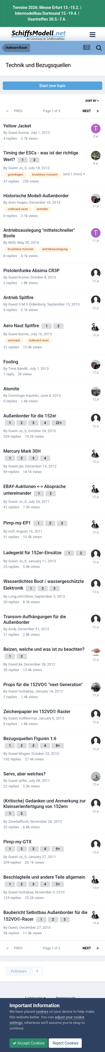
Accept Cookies (29, 1043)
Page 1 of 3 (52, 111)
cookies (42, 1011)
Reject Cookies (65, 1043)
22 (59, 423)
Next (87, 111)
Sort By (92, 100)
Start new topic (52, 85)
